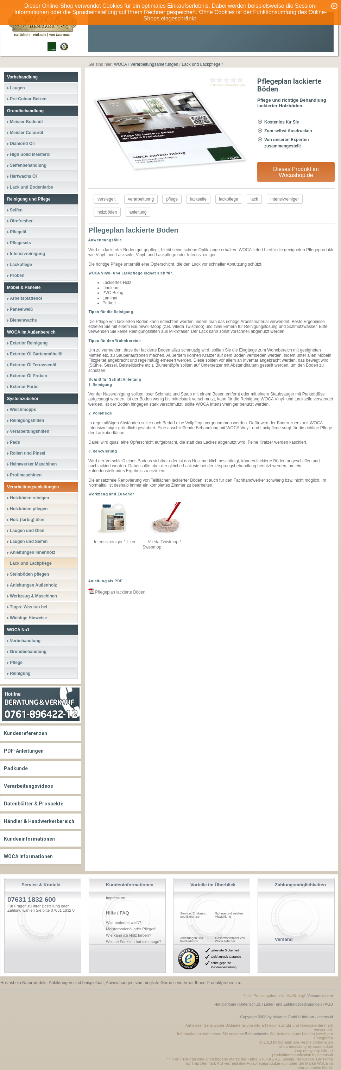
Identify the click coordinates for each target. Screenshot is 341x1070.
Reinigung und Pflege (28, 199)
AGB (329, 1004)
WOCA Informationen (28, 856)
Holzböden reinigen (29, 497)
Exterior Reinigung (29, 343)
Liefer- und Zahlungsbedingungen (293, 1004)
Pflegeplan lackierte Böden (116, 592)
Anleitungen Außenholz (33, 585)
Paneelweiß (21, 309)
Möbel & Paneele (23, 287)
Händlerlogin (225, 1004)
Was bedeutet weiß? (123, 922)
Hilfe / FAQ (117, 913)
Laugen (17, 88)
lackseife (198, 199)
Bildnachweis (256, 1034)
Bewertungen (235, 85)
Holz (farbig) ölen (27, 519)
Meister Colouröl (26, 132)
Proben (17, 275)
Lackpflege (21, 264)
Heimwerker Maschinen (33, 464)
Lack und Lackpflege (31, 563)
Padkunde (16, 768)
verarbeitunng (141, 199)
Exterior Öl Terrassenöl (33, 364)
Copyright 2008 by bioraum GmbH (269, 1017)
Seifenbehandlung (28, 165)
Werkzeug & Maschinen (33, 596)
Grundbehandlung (25, 110)
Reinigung (20, 673)
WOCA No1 (18, 629)
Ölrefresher (21, 221)
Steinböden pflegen (29, 574)
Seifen (16, 210)
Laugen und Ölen (27, 530)
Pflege (16, 662)
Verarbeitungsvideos (28, 786)
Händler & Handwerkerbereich (39, 821)
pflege (172, 199)
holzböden (107, 212)
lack (254, 199)
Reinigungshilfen (27, 420)
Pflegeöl (18, 231)
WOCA (120, 64)
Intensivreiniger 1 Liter (114, 541)
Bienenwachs (23, 320)
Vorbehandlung (22, 77)
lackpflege (228, 199)
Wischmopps (23, 409)
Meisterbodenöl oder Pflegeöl (131, 929)
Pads (15, 442)
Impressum (115, 898)
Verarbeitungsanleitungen (33, 487)
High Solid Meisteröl (30, 154)
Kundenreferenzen (25, 733)
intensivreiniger (285, 199)
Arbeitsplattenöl (26, 298)
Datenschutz (250, 1004)
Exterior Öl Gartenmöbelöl (36, 354)
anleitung (138, 212)
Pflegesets (20, 242)
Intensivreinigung (27, 253)
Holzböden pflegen (29, 508)
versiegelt (106, 199)
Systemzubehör (22, 398)
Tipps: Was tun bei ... (31, 606)
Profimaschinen (26, 475)
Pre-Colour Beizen (28, 98)
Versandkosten (320, 996)
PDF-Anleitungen (24, 751)
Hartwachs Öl (23, 176)
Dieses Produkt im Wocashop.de (296, 172)
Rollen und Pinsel (27, 453)
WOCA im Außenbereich (31, 332)
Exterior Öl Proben (28, 375)
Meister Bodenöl (26, 121)
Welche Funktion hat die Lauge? (134, 941)
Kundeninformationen (29, 839)
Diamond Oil (22, 143)
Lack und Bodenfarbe (31, 187)
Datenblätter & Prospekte (33, 803)
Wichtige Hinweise (28, 617)
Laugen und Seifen (29, 541)
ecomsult (325, 1017)
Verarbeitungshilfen (29, 431)
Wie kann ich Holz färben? (128, 935)
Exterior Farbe (24, 386)
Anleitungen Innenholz (32, 552)
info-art (308, 1017)
